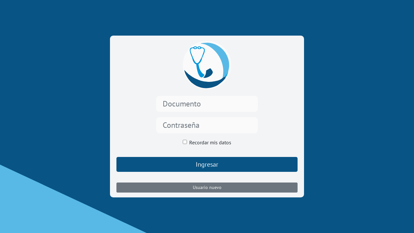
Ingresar (207, 164)
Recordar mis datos (210, 142)
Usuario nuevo (207, 187)
